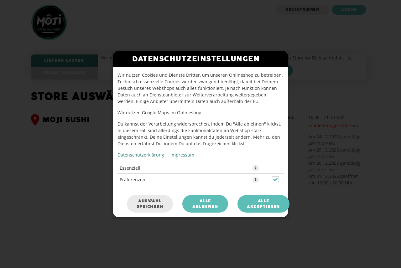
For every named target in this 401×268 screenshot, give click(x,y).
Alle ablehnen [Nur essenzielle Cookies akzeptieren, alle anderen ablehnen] (205, 203)
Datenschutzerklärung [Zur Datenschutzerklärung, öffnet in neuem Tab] (140, 155)
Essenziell (130, 168)
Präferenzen (132, 180)
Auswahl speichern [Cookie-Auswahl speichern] (150, 203)
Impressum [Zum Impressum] (182, 155)
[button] (256, 168)
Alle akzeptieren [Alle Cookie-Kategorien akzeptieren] (263, 203)
